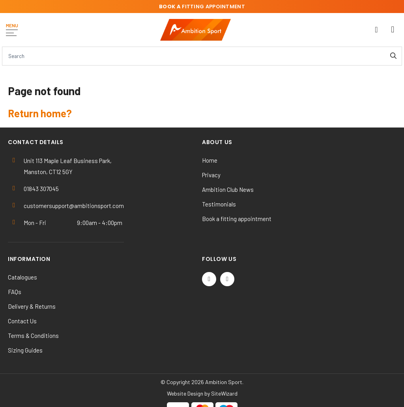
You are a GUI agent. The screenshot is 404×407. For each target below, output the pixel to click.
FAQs (14, 291)
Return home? (40, 113)
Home (209, 160)
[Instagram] (227, 279)
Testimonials (219, 204)
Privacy (211, 174)
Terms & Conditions (33, 335)
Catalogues (22, 277)
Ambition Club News (228, 189)
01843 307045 (41, 188)
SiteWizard (224, 393)
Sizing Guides (25, 350)
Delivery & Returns (32, 306)
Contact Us (22, 320)
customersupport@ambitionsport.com (74, 205)
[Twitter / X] (209, 279)
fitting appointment (202, 6)
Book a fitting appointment (236, 218)
